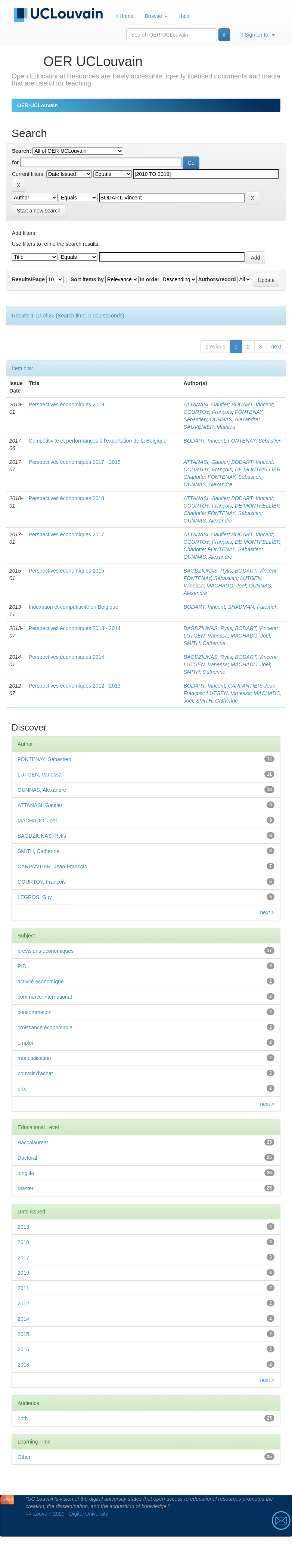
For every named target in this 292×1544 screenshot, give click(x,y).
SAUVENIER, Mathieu (210, 427)
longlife (26, 1173)
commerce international (45, 997)
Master (26, 1188)
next (276, 347)
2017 (23, 1258)
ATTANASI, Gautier (206, 404)
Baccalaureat (33, 1142)
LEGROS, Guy (35, 897)
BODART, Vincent (252, 404)
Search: (21, 151)
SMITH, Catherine (205, 643)
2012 (23, 1303)
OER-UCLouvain (37, 105)
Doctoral (27, 1158)
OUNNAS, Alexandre (234, 419)
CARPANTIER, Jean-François (52, 866)
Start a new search (38, 211)
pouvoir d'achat (35, 1073)
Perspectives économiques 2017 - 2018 (75, 462)
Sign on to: (258, 35)
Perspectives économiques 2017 (66, 534)
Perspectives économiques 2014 (66, 657)
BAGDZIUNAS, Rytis (208, 571)
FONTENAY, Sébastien (255, 441)
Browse (156, 16)
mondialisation (34, 1058)
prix (22, 1089)
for (15, 162)
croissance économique (45, 1027)
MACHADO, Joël (226, 586)
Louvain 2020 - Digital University (70, 1514)
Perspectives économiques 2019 (66, 404)
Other (24, 1457)
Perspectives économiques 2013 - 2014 (75, 628)
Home (124, 16)
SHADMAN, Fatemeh (252, 607)
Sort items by (87, 279)
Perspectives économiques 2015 (66, 571)
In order (149, 279)
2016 (23, 1349)
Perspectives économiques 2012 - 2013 (75, 686)
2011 (23, 1288)
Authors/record (217, 279)
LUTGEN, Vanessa (206, 636)
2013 (23, 1227)
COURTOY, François (208, 412)
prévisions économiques (46, 951)
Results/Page (28, 279)
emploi (25, 1043)
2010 (23, 1242)
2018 (23, 1365)
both (23, 1418)
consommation (35, 1012)
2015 (23, 1334)
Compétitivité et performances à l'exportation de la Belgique (98, 441)
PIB (22, 966)
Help (183, 16)
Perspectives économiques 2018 (66, 498)
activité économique (41, 982)
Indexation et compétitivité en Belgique (73, 607)
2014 (23, 1319)
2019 (23, 1273)
